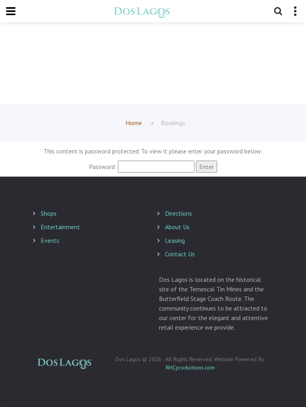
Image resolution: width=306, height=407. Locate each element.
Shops (49, 213)
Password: (141, 167)
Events (50, 240)
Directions (178, 213)
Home (134, 123)
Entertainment (60, 227)
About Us (177, 227)
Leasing (175, 240)
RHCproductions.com (190, 367)
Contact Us (180, 254)
